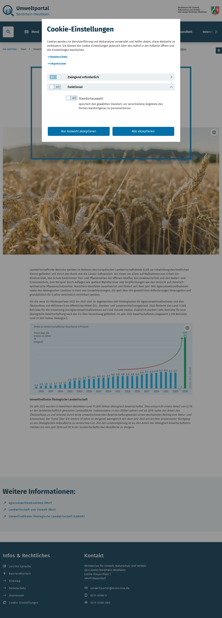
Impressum (58, 63)
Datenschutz (58, 56)
